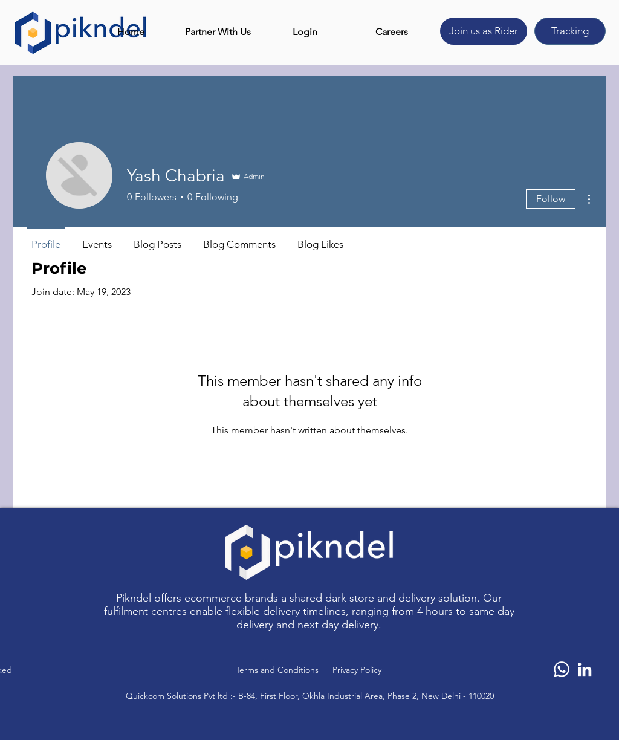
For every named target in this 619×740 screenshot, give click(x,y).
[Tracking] (570, 31)
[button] (217, 32)
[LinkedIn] (584, 669)
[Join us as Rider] (483, 31)
